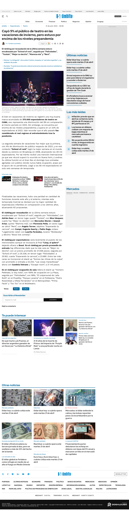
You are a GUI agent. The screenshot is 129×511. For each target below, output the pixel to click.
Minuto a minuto (72, 408)
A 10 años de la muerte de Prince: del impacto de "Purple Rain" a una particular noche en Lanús (48, 345)
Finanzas (52, 22)
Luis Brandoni (90, 11)
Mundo (29, 485)
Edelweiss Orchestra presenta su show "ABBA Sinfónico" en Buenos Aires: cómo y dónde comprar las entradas (21, 181)
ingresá (124, 16)
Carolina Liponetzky (14, 43)
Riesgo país (37, 11)
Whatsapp (28, 474)
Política (64, 22)
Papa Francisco (66, 11)
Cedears (91, 193)
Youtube (23, 474)
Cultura (25, 289)
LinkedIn (18, 474)
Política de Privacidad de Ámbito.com (41, 489)
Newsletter (124, 21)
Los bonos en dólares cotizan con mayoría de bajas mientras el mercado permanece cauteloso (82, 132)
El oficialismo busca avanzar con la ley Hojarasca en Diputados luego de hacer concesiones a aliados (79, 99)
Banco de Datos (74, 482)
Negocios (76, 22)
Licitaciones (111, 489)
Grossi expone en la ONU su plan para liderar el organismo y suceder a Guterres (80, 77)
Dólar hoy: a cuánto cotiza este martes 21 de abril (78, 68)
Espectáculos (15, 26)
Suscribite (53, 299)
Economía (39, 22)
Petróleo (27, 11)
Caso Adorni (78, 11)
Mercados (89, 482)
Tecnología (120, 485)
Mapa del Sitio (15, 489)
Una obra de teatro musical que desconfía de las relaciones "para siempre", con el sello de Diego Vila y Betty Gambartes (53, 182)
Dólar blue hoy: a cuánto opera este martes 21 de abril (80, 61)
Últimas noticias (21, 482)
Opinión (88, 22)
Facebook (7, 474)
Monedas (69, 193)
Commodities (83, 193)
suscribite (118, 16)
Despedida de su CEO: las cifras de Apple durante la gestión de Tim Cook (79, 88)
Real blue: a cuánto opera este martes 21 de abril (47, 445)
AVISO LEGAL (66, 489)
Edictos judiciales (84, 489)
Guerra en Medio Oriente (51, 11)
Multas (99, 489)
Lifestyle (6, 485)
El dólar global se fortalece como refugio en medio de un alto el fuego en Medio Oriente (16, 462)
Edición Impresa (56, 485)
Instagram (13, 474)
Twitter (3, 474)
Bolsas (76, 193)
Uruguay (100, 22)
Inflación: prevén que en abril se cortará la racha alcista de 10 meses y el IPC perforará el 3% (83, 120)
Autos (92, 485)
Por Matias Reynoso (40, 352)
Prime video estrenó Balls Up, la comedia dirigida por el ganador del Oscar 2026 (86, 340)
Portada (6, 482)
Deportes (41, 485)
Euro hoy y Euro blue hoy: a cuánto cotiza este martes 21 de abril (48, 459)
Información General (76, 485)
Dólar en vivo (17, 11)
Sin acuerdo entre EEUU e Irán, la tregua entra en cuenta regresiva (83, 142)
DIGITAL (43, 495)
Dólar (28, 22)
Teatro (25, 26)
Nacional (18, 485)
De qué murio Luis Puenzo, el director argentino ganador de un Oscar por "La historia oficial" (17, 343)
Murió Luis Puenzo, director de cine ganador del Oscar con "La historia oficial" (87, 326)
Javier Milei (100, 11)
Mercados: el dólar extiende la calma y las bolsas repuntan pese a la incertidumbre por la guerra (79, 414)
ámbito (4, 26)
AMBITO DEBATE (83, 495)
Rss (3, 489)
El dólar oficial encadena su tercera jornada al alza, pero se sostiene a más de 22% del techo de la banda (17, 448)
